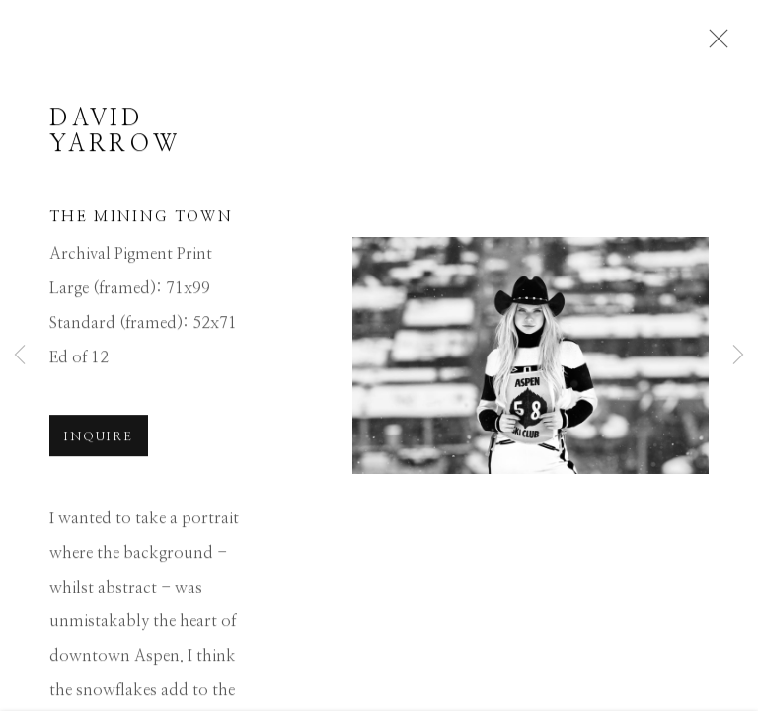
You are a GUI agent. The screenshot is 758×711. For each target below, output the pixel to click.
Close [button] (713, 44)
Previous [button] (19, 355)
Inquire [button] (98, 439)
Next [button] (738, 355)
